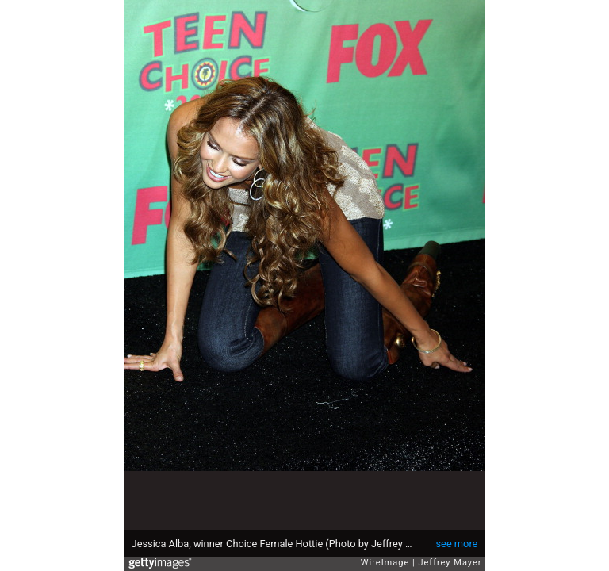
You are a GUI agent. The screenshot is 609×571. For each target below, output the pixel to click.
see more (457, 544)
